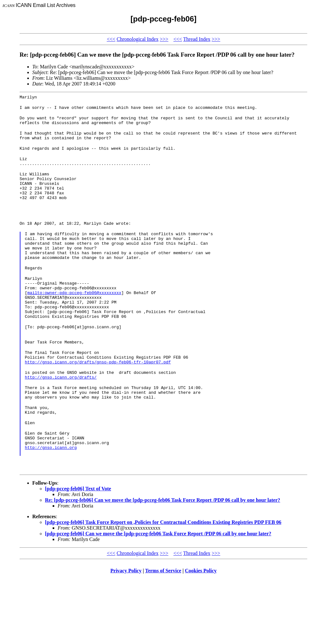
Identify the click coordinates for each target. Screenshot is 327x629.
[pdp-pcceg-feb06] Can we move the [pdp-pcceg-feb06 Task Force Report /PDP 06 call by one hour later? (158, 584)
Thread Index (197, 39)
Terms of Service (163, 621)
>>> (164, 39)
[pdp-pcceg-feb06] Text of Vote (78, 539)
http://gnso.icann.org (51, 497)
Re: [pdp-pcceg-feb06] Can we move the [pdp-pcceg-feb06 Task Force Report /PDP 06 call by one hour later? (162, 550)
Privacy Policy (125, 621)
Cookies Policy (201, 621)
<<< (111, 39)
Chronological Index (138, 39)
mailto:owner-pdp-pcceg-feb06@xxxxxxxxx (74, 320)
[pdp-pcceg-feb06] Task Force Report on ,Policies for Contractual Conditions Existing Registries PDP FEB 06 (163, 572)
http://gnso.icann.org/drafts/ (60, 417)
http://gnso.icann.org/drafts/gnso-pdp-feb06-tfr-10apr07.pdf (98, 400)
